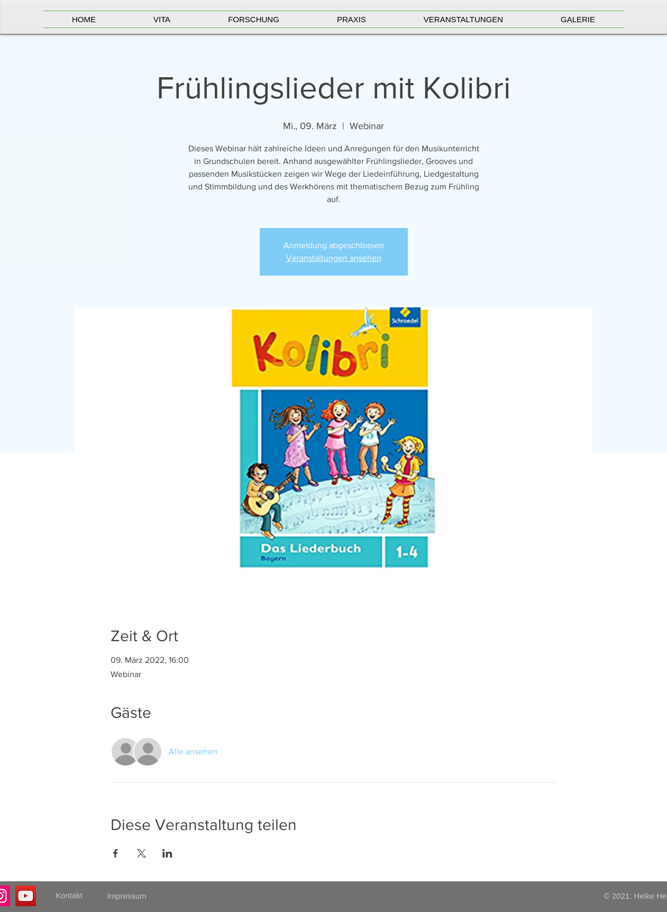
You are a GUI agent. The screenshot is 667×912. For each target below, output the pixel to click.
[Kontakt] (69, 895)
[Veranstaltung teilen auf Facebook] (116, 853)
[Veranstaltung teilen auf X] (141, 853)
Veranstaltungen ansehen (333, 257)
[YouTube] (25, 896)
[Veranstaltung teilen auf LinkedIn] (167, 853)
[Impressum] (127, 896)
